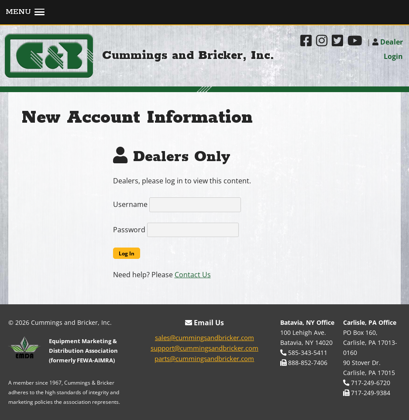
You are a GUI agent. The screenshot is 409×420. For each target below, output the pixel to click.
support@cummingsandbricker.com (204, 348)
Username (130, 204)
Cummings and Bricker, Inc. (188, 55)
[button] (204, 12)
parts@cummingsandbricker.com (204, 358)
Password (129, 229)
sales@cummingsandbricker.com (204, 337)
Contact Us (193, 274)
